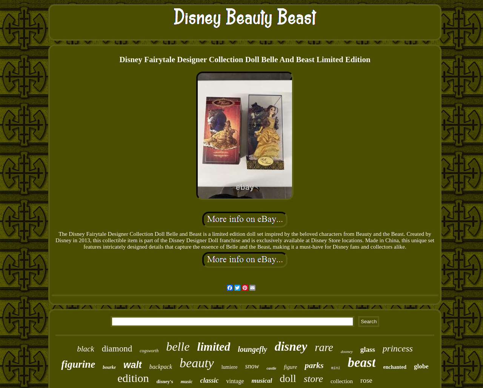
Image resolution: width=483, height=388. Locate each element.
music (187, 381)
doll (288, 378)
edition (133, 378)
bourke (109, 367)
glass (367, 349)
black (85, 348)
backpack (160, 367)
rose (366, 380)
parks (314, 365)
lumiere (230, 367)
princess (398, 348)
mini (335, 368)
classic (209, 380)
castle (271, 368)
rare (324, 347)
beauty (197, 363)
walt (132, 364)
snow (252, 366)
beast (362, 362)
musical (262, 380)
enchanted (394, 367)
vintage (235, 381)
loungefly (252, 349)
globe (421, 366)
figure (290, 367)
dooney (347, 351)
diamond (117, 348)
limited (213, 346)
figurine (78, 364)
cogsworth (149, 350)
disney (291, 346)
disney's (165, 381)
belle (177, 346)
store (313, 378)
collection (342, 381)
